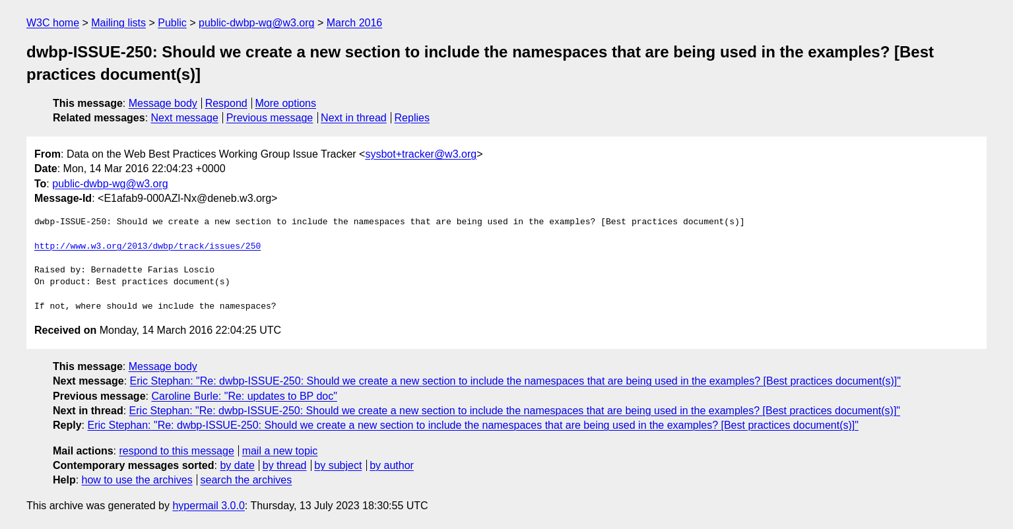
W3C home (52, 22)
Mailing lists (118, 22)
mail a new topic (280, 450)
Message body (163, 103)
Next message (184, 117)
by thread (285, 465)
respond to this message (176, 450)
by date (237, 465)
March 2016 (355, 22)
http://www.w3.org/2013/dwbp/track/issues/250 (147, 247)
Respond (226, 103)
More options (286, 103)
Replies (412, 117)
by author (392, 465)
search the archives (246, 479)
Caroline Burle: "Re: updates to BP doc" (244, 396)
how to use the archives (137, 479)
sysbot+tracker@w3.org (420, 154)
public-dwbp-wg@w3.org (256, 22)
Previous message (269, 117)
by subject (338, 465)
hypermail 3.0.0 (208, 505)
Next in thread (354, 117)
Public (172, 22)
